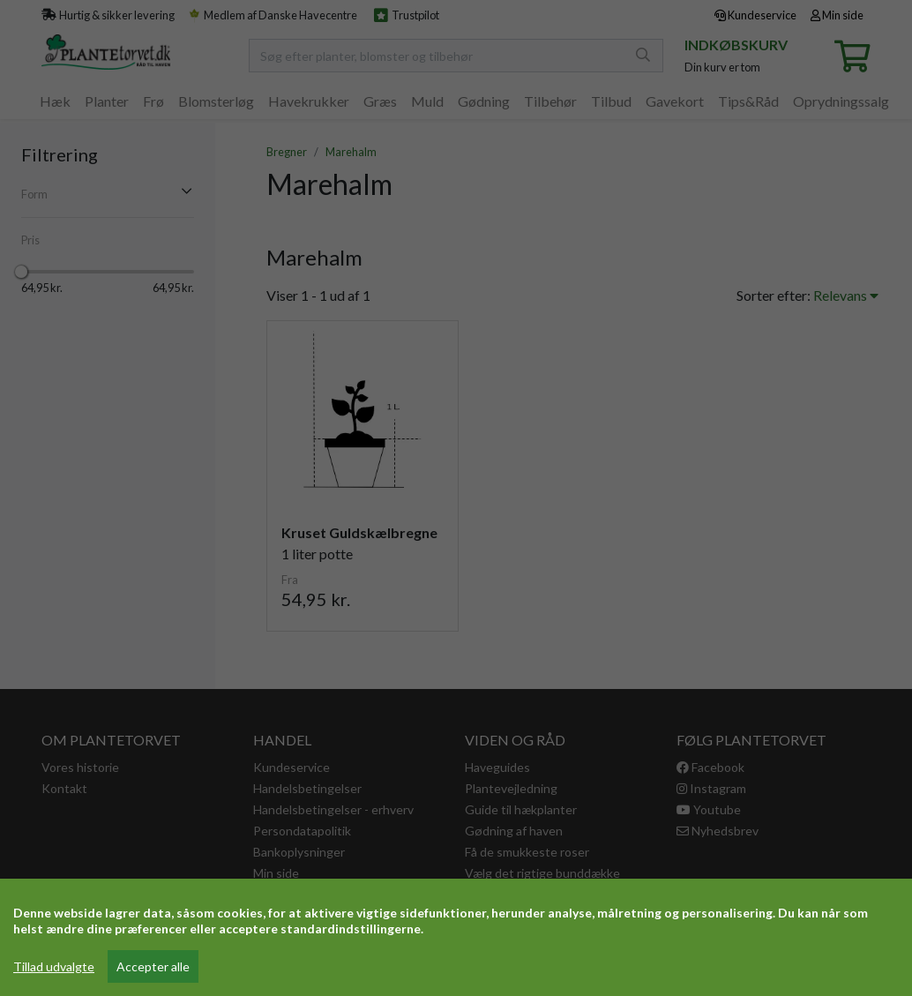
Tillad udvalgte (53, 966)
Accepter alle (153, 966)
